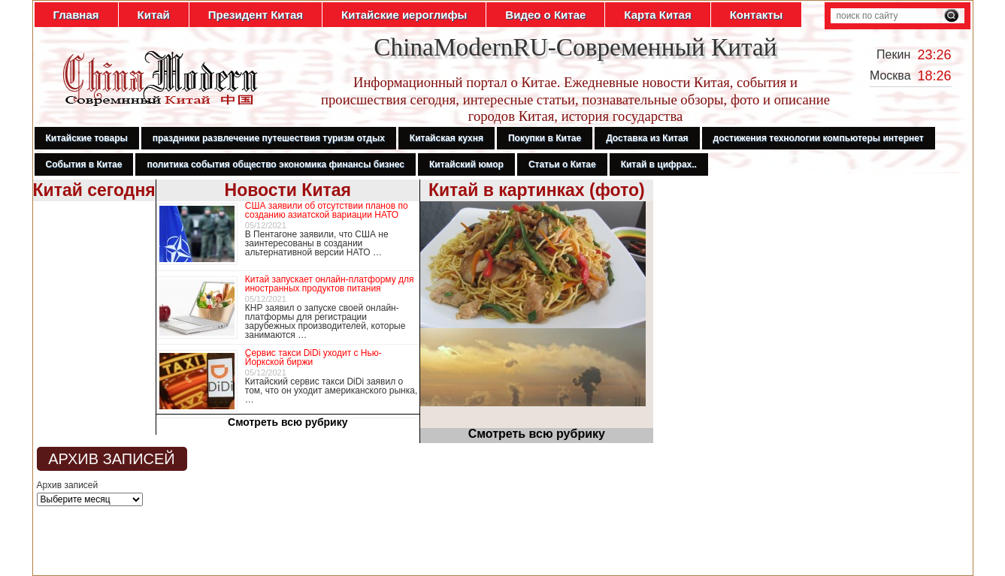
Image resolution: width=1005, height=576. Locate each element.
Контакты (756, 14)
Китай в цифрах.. (659, 164)
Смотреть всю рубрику (288, 422)
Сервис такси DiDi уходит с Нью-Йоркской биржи (313, 357)
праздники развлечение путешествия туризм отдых (269, 138)
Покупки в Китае (544, 138)
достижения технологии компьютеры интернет (818, 138)
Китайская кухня (446, 138)
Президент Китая (255, 14)
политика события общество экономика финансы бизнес (275, 164)
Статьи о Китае (562, 164)
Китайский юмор (466, 164)
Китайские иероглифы (404, 14)
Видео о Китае (545, 14)
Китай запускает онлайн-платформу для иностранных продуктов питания (329, 284)
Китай (154, 14)
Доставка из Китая (647, 138)
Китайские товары (87, 138)
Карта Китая (657, 14)
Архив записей (67, 485)
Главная (76, 14)
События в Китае (84, 164)
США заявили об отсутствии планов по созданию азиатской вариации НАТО (326, 210)
